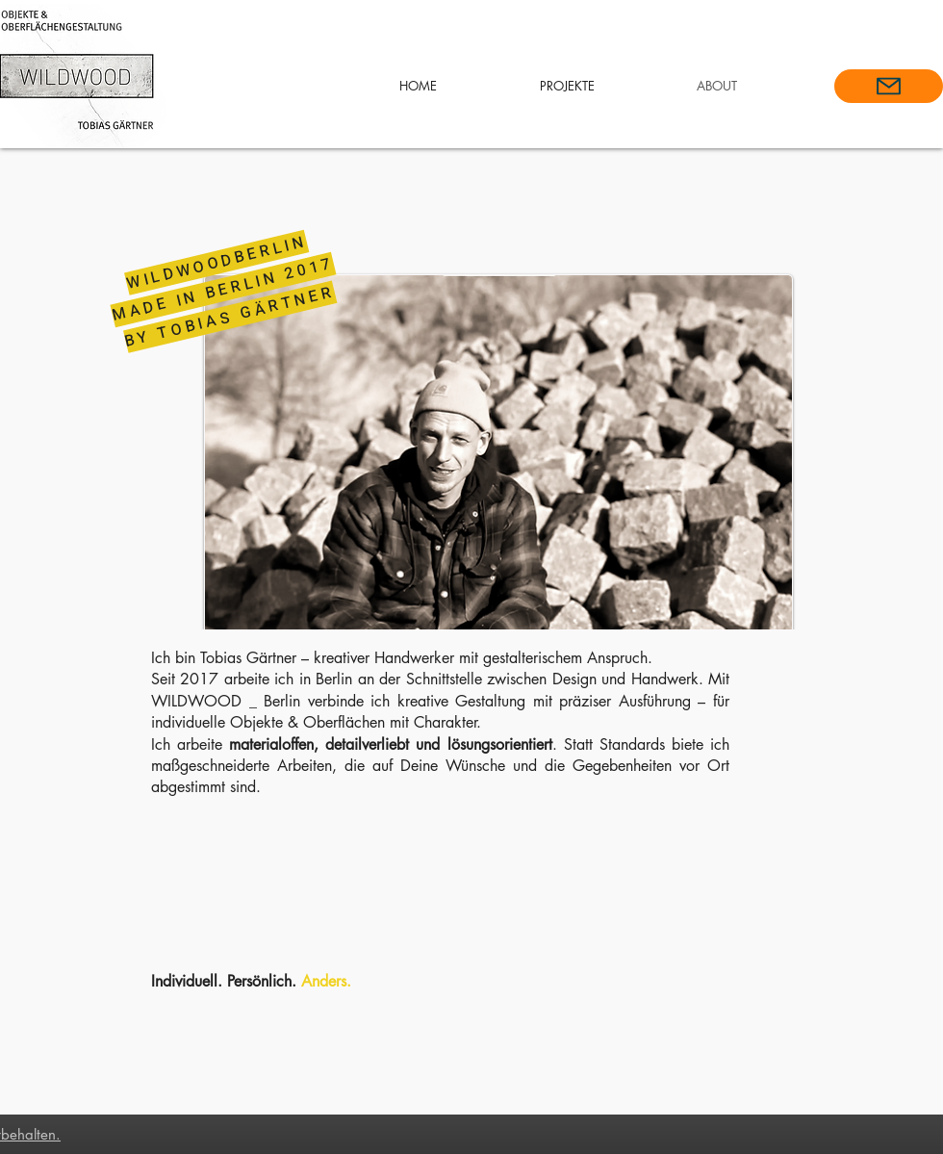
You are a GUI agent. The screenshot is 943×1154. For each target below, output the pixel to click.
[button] (567, 86)
